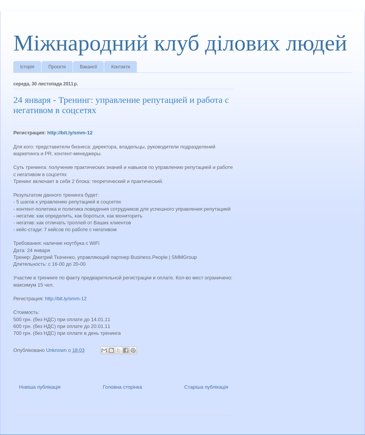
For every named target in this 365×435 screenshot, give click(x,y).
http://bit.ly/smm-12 (69, 133)
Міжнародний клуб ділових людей (180, 42)
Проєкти (57, 66)
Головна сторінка (122, 387)
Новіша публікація (39, 387)
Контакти (120, 66)
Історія (27, 66)
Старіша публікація (206, 387)
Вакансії (88, 66)
